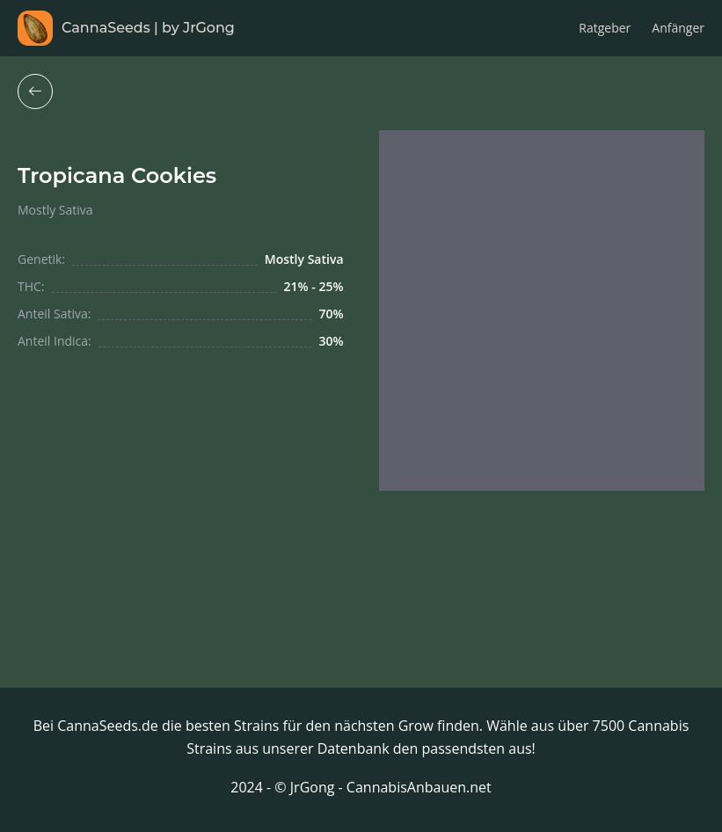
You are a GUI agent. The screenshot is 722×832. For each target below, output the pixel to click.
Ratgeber (605, 27)
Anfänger (678, 27)
